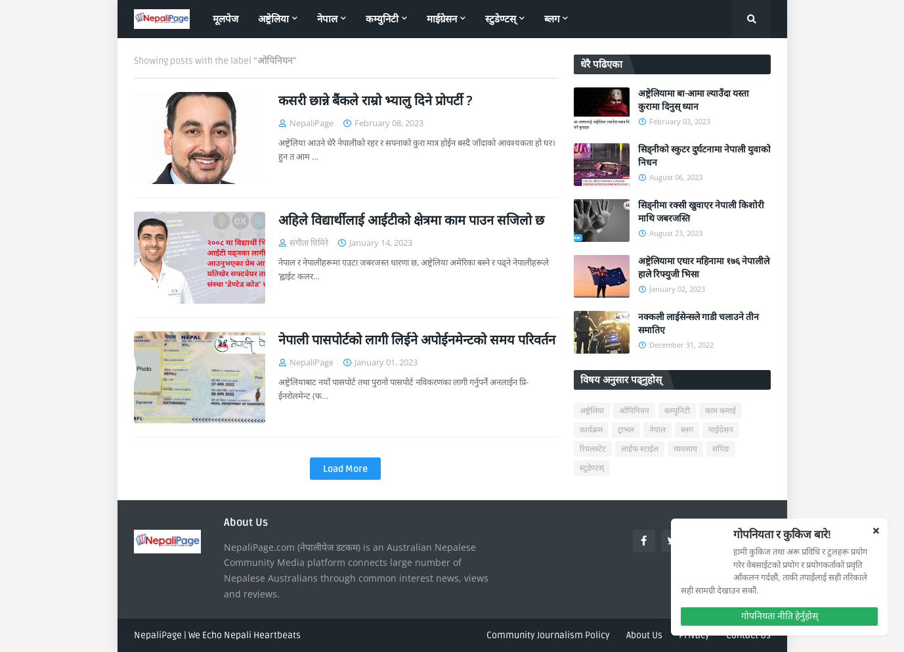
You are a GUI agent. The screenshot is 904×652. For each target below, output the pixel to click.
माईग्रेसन (720, 430)
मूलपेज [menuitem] (225, 19)
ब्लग (687, 430)
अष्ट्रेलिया (592, 411)
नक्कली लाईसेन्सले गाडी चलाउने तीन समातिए (698, 324)
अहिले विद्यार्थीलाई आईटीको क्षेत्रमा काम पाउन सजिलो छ (411, 221)
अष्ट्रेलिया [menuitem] (273, 19)
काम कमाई (720, 411)
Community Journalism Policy (548, 635)
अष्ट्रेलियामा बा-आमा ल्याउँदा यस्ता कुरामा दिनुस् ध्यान (693, 100)
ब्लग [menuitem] (551, 19)
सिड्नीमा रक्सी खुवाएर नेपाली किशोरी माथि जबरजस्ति (701, 212)
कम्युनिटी (677, 411)
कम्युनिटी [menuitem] (382, 19)
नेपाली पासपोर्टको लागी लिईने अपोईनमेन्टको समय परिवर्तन (416, 340)
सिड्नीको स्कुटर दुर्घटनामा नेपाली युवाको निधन (704, 156)
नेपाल (657, 430)
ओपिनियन (634, 411)
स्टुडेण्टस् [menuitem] (500, 19)
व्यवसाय (685, 449)
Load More (345, 469)
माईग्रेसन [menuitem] (442, 19)
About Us (644, 635)
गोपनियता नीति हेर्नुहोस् (779, 616)
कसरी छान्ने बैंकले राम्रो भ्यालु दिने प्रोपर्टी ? (375, 101)
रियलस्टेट (593, 449)
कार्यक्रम (591, 430)
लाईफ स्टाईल (639, 449)
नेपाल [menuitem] (327, 19)
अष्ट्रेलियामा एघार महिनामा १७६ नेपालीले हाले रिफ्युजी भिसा (703, 268)
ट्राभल (626, 430)
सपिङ (720, 449)
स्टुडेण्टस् (592, 468)
